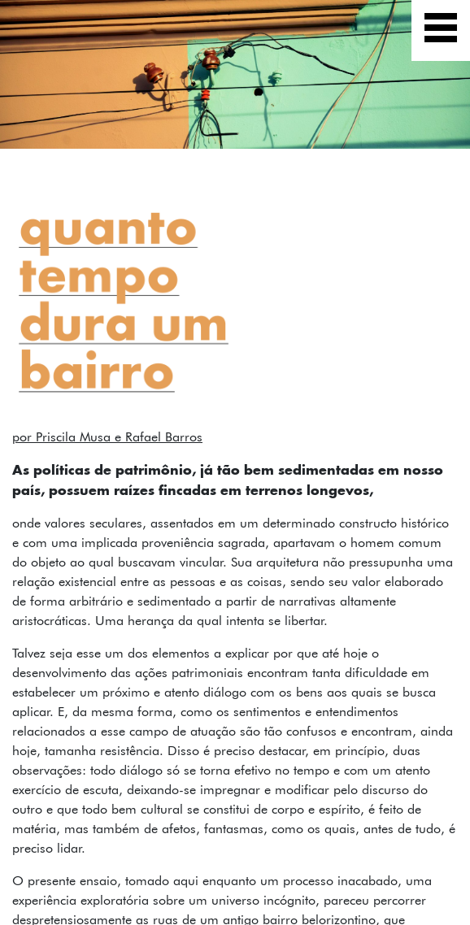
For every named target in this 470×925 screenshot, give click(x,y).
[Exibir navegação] (440, 30)
